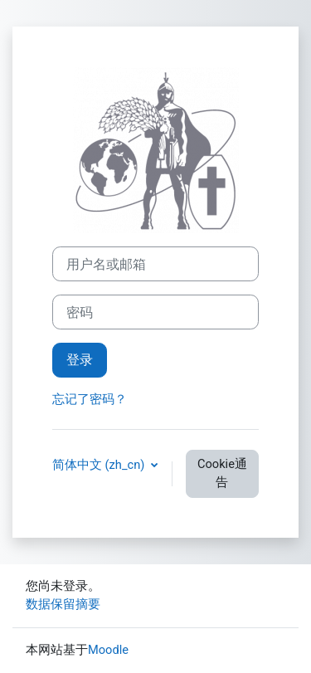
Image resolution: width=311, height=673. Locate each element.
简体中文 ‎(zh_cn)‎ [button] (100, 464)
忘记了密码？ (89, 399)
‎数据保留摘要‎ (63, 604)
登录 (79, 360)
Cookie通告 (222, 473)
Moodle (108, 649)
